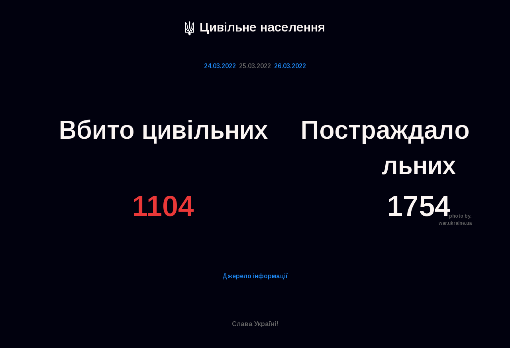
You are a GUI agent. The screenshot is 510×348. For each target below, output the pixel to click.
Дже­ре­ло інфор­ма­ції (255, 276)
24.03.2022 (220, 66)
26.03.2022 (290, 66)
